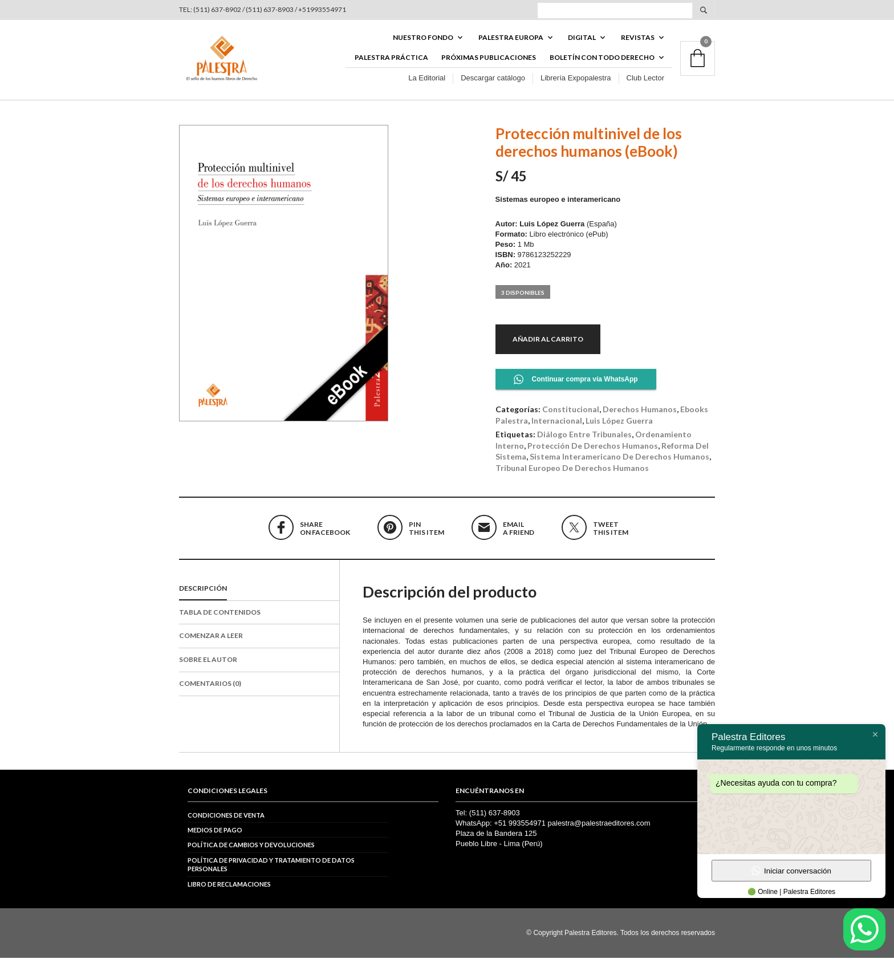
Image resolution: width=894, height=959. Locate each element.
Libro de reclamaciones (229, 884)
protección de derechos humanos (592, 447)
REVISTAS (638, 38)
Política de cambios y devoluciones (251, 846)
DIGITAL (582, 38)
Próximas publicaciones (488, 58)
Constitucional (570, 410)
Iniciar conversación (791, 870)
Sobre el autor (208, 660)
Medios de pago (215, 831)
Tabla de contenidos (220, 613)
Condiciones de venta (226, 816)
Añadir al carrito (548, 339)
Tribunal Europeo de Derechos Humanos (572, 469)
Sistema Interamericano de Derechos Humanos (619, 457)
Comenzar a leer (211, 636)
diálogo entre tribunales (584, 435)
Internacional (556, 421)
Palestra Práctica (391, 58)
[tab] (259, 590)
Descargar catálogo (493, 79)
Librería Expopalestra (576, 79)
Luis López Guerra (619, 421)
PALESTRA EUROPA (510, 38)
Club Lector (645, 79)
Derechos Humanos (640, 410)
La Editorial (426, 79)
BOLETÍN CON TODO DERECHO (602, 58)
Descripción (203, 589)
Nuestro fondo (423, 38)
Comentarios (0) (210, 684)
